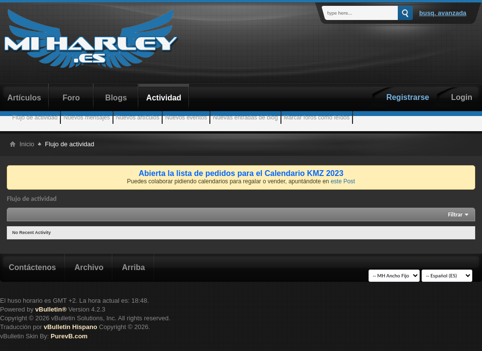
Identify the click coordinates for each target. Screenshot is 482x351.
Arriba (133, 267)
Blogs (116, 98)
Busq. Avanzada (442, 13)
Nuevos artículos (137, 117)
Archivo (89, 267)
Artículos (24, 98)
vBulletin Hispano (70, 327)
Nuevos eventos (186, 117)
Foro (71, 98)
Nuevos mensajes (86, 117)
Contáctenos (32, 267)
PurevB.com (69, 336)
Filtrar (455, 214)
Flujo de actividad (34, 117)
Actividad (163, 98)
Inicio (26, 144)
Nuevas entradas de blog (245, 117)
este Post (343, 181)
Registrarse (407, 97)
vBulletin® (50, 309)
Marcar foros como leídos (317, 117)
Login (461, 97)
